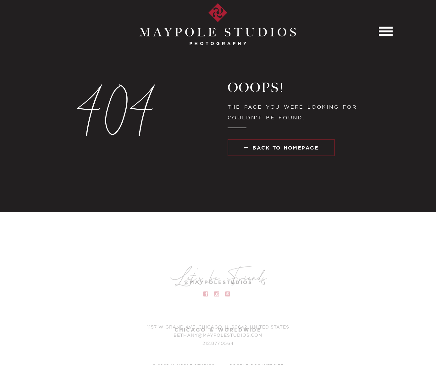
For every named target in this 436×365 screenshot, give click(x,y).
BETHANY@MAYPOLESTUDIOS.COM (218, 336)
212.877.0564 (218, 344)
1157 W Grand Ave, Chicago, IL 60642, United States (218, 327)
